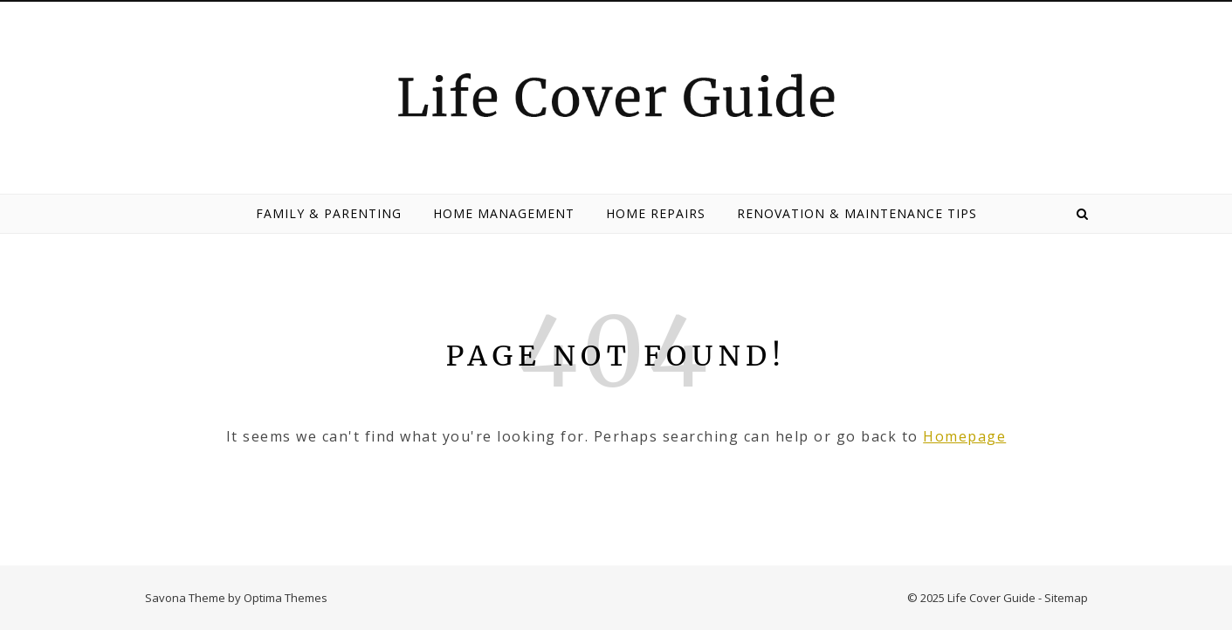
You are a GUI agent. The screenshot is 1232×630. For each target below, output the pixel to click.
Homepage (964, 436)
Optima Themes (285, 598)
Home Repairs (655, 213)
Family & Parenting (329, 213)
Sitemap (1066, 598)
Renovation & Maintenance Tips (857, 213)
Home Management (504, 213)
